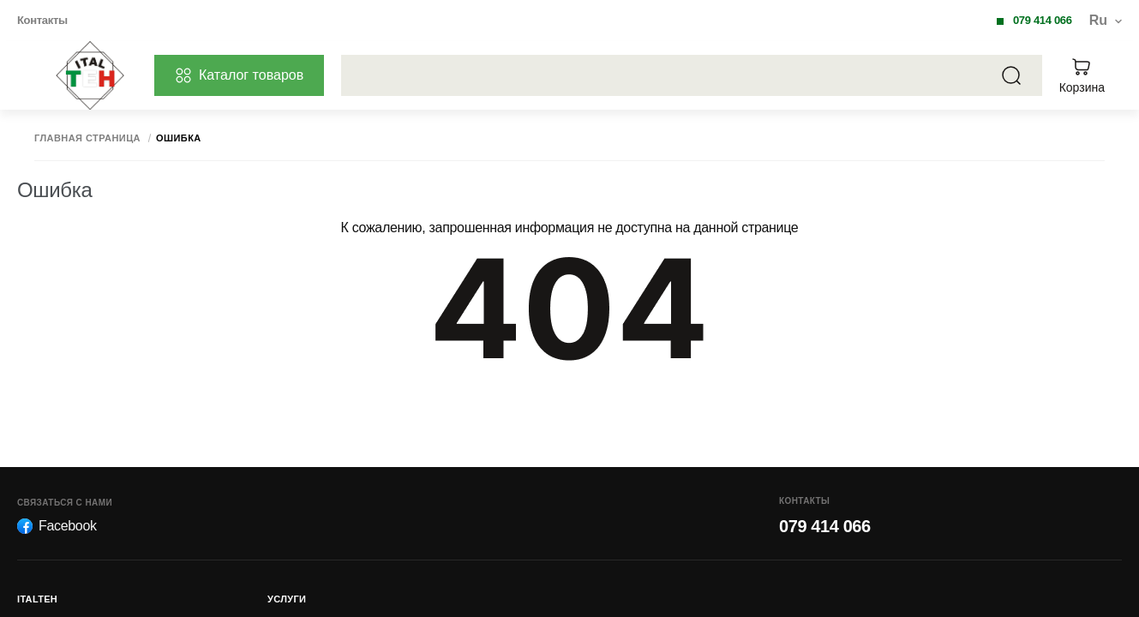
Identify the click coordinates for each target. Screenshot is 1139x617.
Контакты (42, 20)
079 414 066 (1042, 20)
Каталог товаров (239, 75)
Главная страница (87, 138)
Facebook (57, 526)
